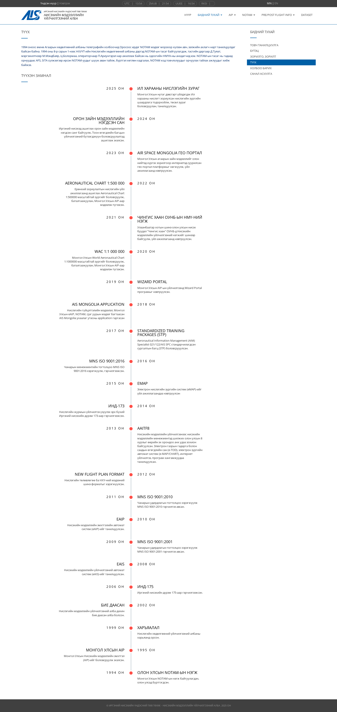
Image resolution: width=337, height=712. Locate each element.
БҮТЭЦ (254, 51)
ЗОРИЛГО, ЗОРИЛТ (263, 56)
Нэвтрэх (64, 3)
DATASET (306, 15)
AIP (232, 15)
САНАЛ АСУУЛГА (261, 74)
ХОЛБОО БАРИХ (261, 68)
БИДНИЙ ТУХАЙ (210, 15)
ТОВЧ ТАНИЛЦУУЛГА (264, 45)
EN (276, 3)
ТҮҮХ (253, 62)
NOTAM (248, 15)
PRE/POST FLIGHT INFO (278, 15)
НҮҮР (187, 15)
